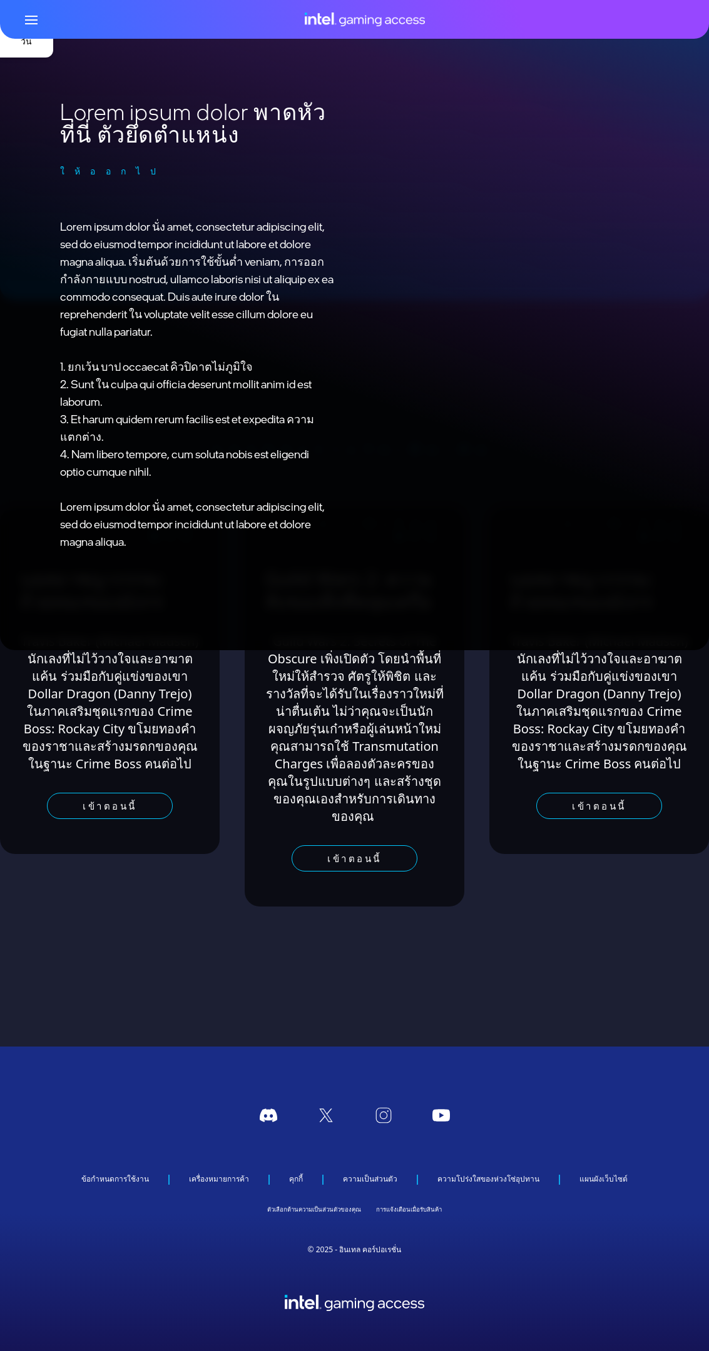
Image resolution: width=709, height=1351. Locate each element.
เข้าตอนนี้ (109, 806)
